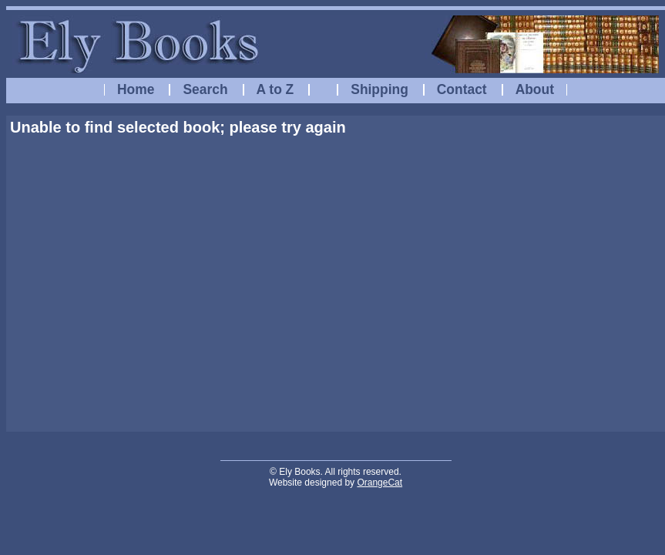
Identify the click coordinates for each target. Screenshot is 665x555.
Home (135, 89)
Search (205, 89)
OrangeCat (379, 482)
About (535, 89)
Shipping (379, 89)
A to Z (275, 89)
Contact (462, 89)
